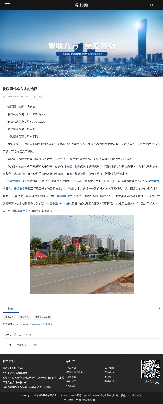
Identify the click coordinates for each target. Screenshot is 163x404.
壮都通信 (136, 395)
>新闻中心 (108, 376)
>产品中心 (108, 372)
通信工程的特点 (22, 334)
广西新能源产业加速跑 (26, 345)
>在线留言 (71, 381)
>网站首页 (71, 367)
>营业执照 (108, 381)
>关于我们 (108, 367)
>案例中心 (71, 376)
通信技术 (9, 317)
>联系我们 (71, 385)
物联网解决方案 (42, 317)
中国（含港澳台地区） (87, 400)
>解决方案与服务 (74, 372)
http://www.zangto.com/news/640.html (33, 324)
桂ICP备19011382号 (93, 395)
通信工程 (24, 317)
